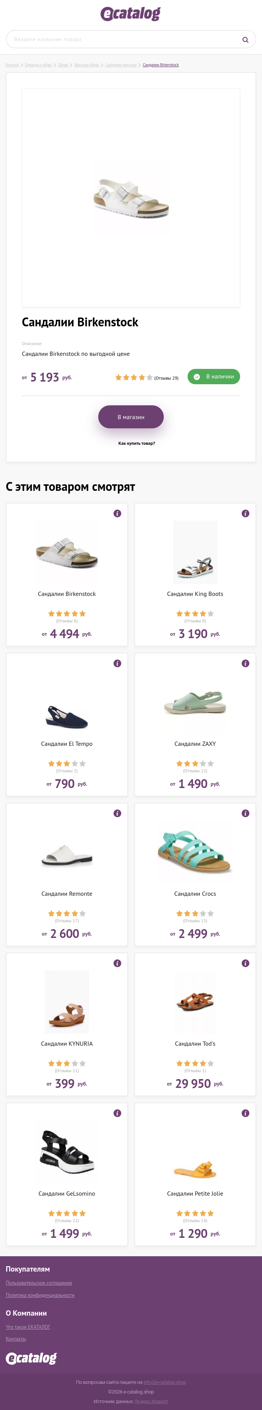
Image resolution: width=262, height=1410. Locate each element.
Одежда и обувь (38, 64)
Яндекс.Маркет (151, 1401)
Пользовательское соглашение (39, 1283)
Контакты (16, 1339)
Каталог (12, 64)
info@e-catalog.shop (164, 1382)
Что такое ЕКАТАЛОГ (28, 1327)
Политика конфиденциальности (40, 1295)
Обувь (63, 64)
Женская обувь (86, 64)
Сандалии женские (121, 64)
